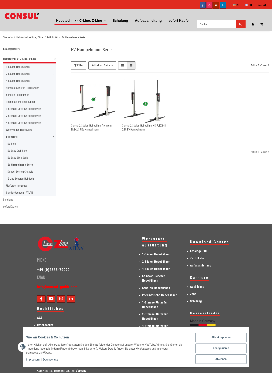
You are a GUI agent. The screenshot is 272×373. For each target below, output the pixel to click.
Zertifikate (197, 258)
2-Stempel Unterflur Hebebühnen (155, 316)
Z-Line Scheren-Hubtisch (21, 178)
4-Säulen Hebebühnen (156, 269)
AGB (39, 318)
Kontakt (262, 5)
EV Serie (12, 143)
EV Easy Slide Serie (18, 157)
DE (236, 5)
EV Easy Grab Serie (18, 150)
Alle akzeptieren (218, 339)
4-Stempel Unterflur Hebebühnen (155, 328)
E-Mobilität (12, 136)
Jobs (193, 294)
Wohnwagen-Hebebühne (19, 129)
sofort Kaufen (10, 206)
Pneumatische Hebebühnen (21, 101)
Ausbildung (197, 286)
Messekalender (205, 313)
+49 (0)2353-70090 (53, 269)
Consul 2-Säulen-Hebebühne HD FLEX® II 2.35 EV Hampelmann (144, 127)
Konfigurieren (218, 349)
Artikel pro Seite (100, 65)
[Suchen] (216, 24)
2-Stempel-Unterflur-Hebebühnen (23, 115)
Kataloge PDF (198, 251)
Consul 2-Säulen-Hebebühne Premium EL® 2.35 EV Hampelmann (91, 127)
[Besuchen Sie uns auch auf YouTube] (216, 5)
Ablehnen (218, 359)
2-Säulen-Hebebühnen (18, 73)
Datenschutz (53, 361)
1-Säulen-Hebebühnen (18, 66)
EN (248, 5)
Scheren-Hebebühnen (17, 94)
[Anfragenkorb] (263, 24)
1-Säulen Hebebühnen (156, 254)
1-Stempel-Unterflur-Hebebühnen (23, 108)
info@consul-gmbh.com (57, 287)
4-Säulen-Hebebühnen (18, 80)
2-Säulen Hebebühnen (156, 261)
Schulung (8, 199)
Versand (81, 370)
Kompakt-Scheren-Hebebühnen (22, 87)
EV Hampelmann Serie (20, 164)
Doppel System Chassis (20, 171)
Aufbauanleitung (200, 265)
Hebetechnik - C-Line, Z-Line (19, 58)
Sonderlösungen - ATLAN (19, 192)
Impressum (35, 361)
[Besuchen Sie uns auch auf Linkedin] (223, 5)
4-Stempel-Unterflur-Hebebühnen (23, 122)
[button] (253, 24)
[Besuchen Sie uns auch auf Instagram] (209, 5)
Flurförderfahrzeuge (16, 185)
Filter (78, 65)
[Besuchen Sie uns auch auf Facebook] (203, 5)
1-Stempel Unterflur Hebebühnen (155, 305)
